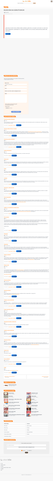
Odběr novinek (3, 464)
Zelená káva (6, 244)
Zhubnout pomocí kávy (12, 384)
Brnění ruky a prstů (34, 402)
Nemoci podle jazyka (34, 411)
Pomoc (5, 168)
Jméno (6, 85)
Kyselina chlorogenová (7, 150)
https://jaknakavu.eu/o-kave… (14, 370)
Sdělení (6, 93)
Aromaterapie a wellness (7, 436)
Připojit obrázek (7, 106)
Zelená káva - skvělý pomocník (9, 187)
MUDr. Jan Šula (33, 408)
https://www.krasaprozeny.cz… (15, 294)
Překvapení (6, 233)
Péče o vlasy (6, 427)
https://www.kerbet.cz (31, 259)
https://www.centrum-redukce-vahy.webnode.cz (35, 131)
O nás (2, 463)
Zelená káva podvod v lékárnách (9, 119)
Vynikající (5, 178)
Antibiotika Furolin (34, 393)
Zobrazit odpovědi (10, 125)
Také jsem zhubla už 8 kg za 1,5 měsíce (10, 128)
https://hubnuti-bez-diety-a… (35, 344)
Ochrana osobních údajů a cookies (6, 467)
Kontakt (28, 434)
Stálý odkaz (14, 125)
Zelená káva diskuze (7, 290)
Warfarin (32, 399)
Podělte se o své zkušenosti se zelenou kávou (11, 207)
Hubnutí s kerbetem (7, 254)
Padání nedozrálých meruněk (9, 309)
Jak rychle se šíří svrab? (45, 376)
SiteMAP (2, 468)
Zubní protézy (33, 396)
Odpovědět (14, 135)
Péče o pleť (5, 425)
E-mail (6, 88)
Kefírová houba (11, 393)
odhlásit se (29, 450)
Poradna (28, 427)
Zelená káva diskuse (7, 339)
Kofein (5, 367)
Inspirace (28, 423)
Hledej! (34, 3)
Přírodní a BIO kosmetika (7, 434)
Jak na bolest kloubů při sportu (36, 414)
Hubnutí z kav (6, 350)
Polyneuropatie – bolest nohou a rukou (15, 399)
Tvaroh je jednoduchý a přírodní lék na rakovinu (17, 414)
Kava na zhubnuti (7, 358)
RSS (1, 470)
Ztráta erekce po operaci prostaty (14, 405)
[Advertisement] (26, 20)
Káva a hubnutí (6, 217)
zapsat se (24, 450)
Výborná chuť (6, 159)
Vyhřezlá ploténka (34, 405)
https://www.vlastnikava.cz (20, 269)
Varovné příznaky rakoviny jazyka (14, 408)
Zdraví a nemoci (29, 425)
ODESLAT (26, 452)
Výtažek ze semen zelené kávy (9, 299)
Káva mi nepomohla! (7, 197)
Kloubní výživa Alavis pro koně (14, 402)
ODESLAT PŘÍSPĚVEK (16, 111)
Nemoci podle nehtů (12, 411)
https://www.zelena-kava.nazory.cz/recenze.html (24, 211)
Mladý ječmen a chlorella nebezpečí (10, 376)
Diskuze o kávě (6, 265)
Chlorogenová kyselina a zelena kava (10, 321)
